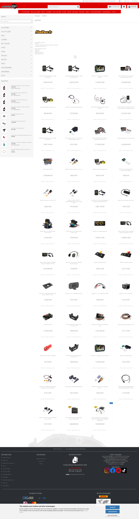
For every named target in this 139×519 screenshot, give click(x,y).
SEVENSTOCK (116, 464)
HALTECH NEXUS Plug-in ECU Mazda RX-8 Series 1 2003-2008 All (74, 418)
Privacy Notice (5, 477)
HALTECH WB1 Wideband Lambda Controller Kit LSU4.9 (99, 108)
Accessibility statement (7, 474)
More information (112, 515)
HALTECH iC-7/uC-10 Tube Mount (126, 293)
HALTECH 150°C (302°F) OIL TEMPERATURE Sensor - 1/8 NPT (47, 418)
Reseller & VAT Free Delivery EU (8, 463)
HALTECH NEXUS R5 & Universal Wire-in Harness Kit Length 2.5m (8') (126, 77)
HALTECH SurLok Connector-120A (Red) (47, 355)
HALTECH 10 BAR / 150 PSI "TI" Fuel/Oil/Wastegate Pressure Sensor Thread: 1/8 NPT (73, 201)
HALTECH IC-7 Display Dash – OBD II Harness (100, 355)
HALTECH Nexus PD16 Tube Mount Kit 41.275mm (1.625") (73, 325)
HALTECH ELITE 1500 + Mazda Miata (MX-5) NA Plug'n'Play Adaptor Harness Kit (99, 201)
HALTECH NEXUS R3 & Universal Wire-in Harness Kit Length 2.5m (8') (99, 139)
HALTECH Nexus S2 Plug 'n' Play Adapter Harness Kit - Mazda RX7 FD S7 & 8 (47, 263)
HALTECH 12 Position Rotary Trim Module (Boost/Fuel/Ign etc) (74, 263)
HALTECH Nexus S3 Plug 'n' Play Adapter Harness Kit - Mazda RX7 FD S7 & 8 (126, 232)
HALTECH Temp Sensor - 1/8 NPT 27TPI (47, 200)
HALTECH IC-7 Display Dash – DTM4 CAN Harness (100, 77)
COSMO (49, 12)
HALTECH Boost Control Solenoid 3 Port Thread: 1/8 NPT (73, 232)
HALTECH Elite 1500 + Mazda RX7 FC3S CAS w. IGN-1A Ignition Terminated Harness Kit (126, 108)
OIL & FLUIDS (35, 12)
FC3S (64, 12)
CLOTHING (26, 12)
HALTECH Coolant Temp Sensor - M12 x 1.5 (73, 169)
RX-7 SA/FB (57, 12)
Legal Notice (5, 482)
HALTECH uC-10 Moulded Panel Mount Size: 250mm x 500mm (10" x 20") (47, 294)
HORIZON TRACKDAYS (120, 458)
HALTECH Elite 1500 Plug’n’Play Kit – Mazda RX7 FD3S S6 (47, 139)
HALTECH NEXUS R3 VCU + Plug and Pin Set (125, 138)
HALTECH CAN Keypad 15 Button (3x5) (47, 107)
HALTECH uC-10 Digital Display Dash (100, 231)
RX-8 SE (75, 12)
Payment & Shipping (6, 468)
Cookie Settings (6, 485)
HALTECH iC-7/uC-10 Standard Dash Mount (73, 293)
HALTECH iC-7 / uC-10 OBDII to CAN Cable (100, 293)
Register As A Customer (41, 458)
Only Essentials (112, 511)
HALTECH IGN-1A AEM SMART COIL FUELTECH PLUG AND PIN (126, 170)
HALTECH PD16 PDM (48, 324)
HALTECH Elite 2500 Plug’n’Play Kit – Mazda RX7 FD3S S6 (47, 77)
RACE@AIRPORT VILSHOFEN (118, 461)
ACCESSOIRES (96, 12)
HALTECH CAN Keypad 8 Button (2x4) (100, 169)
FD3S (69, 12)
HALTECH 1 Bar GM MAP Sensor (126, 355)
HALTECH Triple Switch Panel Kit (126, 262)
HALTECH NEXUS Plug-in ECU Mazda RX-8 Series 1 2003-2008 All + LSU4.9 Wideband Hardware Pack (100, 419)
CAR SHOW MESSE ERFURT (119, 456)
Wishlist (41, 463)
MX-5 (88, 12)
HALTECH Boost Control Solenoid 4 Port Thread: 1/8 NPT (47, 232)
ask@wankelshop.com (77, 474)
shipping (63, 448)
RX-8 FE (82, 12)
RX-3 (43, 12)
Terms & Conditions (6, 471)
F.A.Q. (114, 12)
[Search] (78, 7)
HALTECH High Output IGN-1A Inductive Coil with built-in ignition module (73, 139)
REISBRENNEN (120, 459)
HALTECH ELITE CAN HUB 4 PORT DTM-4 (126, 200)
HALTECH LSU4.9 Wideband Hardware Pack (73, 107)
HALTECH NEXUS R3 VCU (48, 169)
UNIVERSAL (106, 12)
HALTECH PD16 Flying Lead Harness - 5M (126, 324)
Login (127, 1)
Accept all (112, 507)
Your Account (41, 461)
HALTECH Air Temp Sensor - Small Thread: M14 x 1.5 (100, 387)
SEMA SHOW (118, 462)
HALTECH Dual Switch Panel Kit (100, 262)
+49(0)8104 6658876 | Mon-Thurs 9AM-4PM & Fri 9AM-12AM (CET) (99, 1)
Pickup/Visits (5, 460)
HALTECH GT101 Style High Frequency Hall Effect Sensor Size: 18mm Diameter (47, 387)
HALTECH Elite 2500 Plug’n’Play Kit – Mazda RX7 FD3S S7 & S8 (73, 77)
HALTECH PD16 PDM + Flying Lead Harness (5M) (99, 325)
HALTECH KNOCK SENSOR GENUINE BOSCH (73, 386)
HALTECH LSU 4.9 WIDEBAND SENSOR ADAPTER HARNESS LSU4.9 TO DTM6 (125, 387)
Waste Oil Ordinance (6, 457)
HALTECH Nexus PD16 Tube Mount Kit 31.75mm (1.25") (73, 356)
